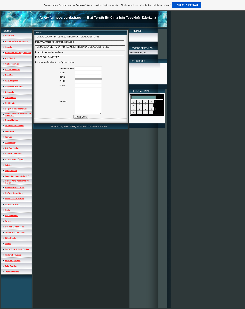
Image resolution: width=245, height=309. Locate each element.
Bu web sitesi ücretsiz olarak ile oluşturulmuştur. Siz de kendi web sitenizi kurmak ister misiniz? (122, 5)
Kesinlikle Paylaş (138, 52)
